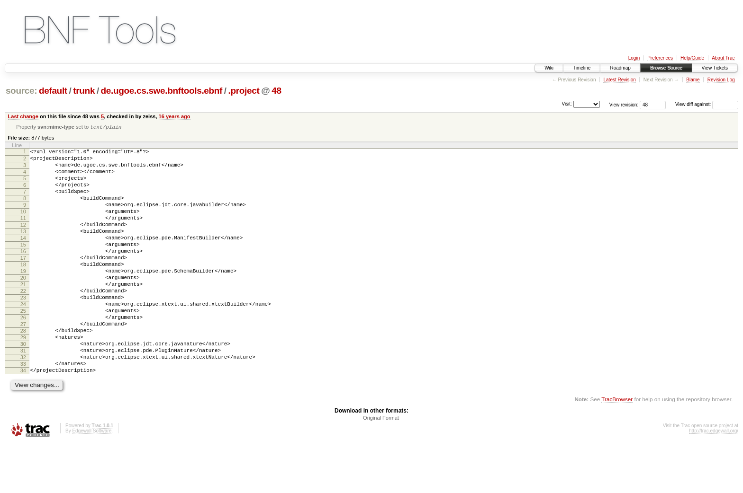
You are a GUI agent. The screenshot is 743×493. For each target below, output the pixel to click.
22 (23, 322)
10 (23, 225)
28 (23, 370)
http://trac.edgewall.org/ (713, 480)
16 (23, 273)
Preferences (660, 58)
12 (23, 241)
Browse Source (666, 67)
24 (23, 338)
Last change (23, 116)
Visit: (567, 103)
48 (276, 91)
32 (23, 402)
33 (23, 410)
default (53, 91)
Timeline (581, 67)
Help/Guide (692, 58)
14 (23, 257)
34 (23, 418)
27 (23, 362)
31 (23, 394)
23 (23, 330)
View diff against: (706, 104)
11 (23, 233)
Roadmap (620, 67)
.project (244, 91)
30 (23, 386)
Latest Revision (619, 79)
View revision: (624, 104)
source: (21, 91)
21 (23, 314)
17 (23, 281)
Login (634, 58)
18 (23, 289)
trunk (84, 91)
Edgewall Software (91, 480)
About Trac (723, 58)
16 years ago (174, 116)
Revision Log (721, 79)
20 (23, 305)
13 (23, 249)
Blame (692, 79)
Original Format (381, 467)
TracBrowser (617, 448)
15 (23, 265)
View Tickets (715, 67)
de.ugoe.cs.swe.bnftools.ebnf (161, 91)
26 (23, 354)
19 (23, 297)
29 (23, 378)
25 (23, 346)
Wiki (548, 67)
